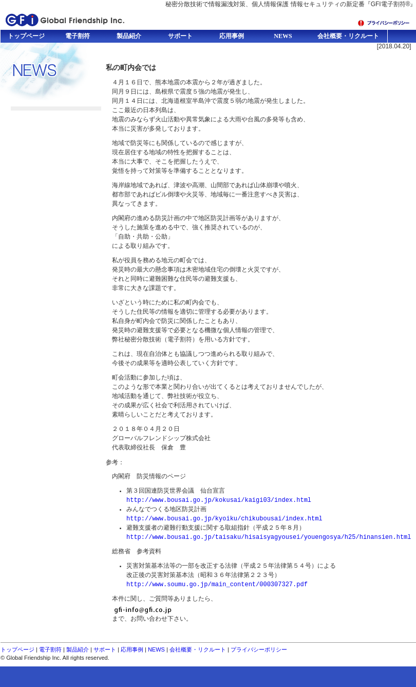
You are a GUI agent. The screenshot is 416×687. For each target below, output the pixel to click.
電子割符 (50, 649)
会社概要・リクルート (197, 649)
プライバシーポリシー (259, 649)
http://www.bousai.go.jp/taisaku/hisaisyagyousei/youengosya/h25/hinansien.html (268, 537)
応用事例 (132, 649)
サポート (104, 649)
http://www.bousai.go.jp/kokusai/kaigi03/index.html (218, 500)
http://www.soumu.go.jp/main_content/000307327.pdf (217, 584)
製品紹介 (77, 649)
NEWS (156, 649)
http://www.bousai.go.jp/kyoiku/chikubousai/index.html (224, 518)
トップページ (17, 649)
